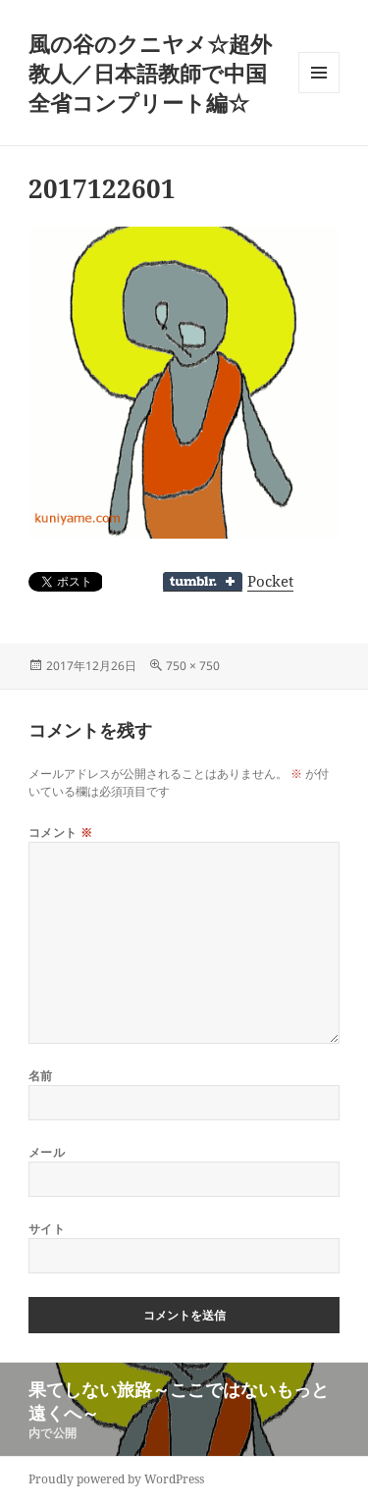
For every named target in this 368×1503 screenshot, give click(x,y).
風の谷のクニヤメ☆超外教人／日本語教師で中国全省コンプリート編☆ (150, 72)
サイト (46, 1228)
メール (46, 1152)
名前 (40, 1075)
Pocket (270, 581)
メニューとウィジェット (319, 92)
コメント (60, 832)
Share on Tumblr (202, 582)
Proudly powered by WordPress (116, 1479)
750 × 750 (193, 665)
